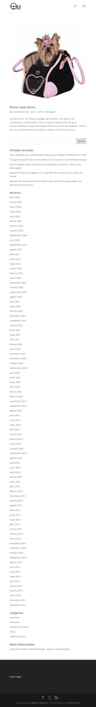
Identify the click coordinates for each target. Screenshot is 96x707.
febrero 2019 (16, 439)
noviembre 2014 (18, 548)
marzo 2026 (16, 202)
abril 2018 (15, 472)
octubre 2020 (16, 363)
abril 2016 (15, 486)
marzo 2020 (16, 391)
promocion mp (21, 111)
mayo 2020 (15, 382)
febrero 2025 (16, 225)
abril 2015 (15, 524)
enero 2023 (15, 277)
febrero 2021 (16, 344)
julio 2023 (15, 254)
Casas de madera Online (22, 649)
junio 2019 (15, 420)
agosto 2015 (16, 505)
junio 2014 (15, 571)
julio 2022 (15, 301)
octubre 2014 (16, 552)
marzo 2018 (16, 476)
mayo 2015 (15, 519)
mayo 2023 (15, 263)
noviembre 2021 (18, 320)
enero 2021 (15, 349)
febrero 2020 (16, 396)
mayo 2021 (15, 334)
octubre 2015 (16, 500)
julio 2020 (15, 372)
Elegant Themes (39, 702)
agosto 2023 (16, 249)
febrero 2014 (16, 590)
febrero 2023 (16, 273)
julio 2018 (15, 462)
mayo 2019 (15, 424)
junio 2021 (15, 330)
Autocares (15, 617)
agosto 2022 (16, 296)
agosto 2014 (16, 562)
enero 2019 (15, 443)
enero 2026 (15, 206)
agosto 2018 (16, 458)
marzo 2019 (16, 434)
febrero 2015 (16, 533)
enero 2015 (15, 538)
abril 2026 (15, 197)
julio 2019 (15, 415)
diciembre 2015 (18, 496)
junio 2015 (15, 514)
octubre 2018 (16, 448)
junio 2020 (15, 377)
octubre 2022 (16, 287)
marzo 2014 (16, 586)
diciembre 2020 (18, 353)
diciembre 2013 (18, 600)
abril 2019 (15, 429)
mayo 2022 (15, 306)
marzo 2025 (16, 221)
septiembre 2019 (18, 405)
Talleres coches (17, 636)
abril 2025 (15, 216)
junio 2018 (15, 467)
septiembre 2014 (18, 557)
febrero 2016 (16, 491)
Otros (12, 631)
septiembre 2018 (18, 453)
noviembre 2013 (18, 604)
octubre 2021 (16, 325)
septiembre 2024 (18, 235)
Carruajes (50, 111)
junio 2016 (15, 481)
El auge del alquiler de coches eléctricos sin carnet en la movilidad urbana (48, 159)
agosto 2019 (16, 410)
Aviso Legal (16, 676)
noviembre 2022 (18, 282)
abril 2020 (15, 386)
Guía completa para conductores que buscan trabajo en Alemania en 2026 (48, 154)
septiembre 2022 (18, 292)
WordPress (74, 702)
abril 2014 (15, 581)
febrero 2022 (16, 311)
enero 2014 (15, 595)
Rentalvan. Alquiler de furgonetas (52, 649)
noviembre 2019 (18, 401)
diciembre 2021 (18, 315)
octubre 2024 (16, 230)
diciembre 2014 (18, 543)
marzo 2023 (16, 268)
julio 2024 (15, 240)
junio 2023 (15, 259)
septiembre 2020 (18, 368)
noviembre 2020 (18, 358)
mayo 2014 (15, 576)
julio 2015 (15, 510)
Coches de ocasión (19, 626)
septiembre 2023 (18, 244)
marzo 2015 (16, 529)
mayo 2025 (15, 211)
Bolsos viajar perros (22, 107)
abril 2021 (15, 339)
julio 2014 (15, 567)
